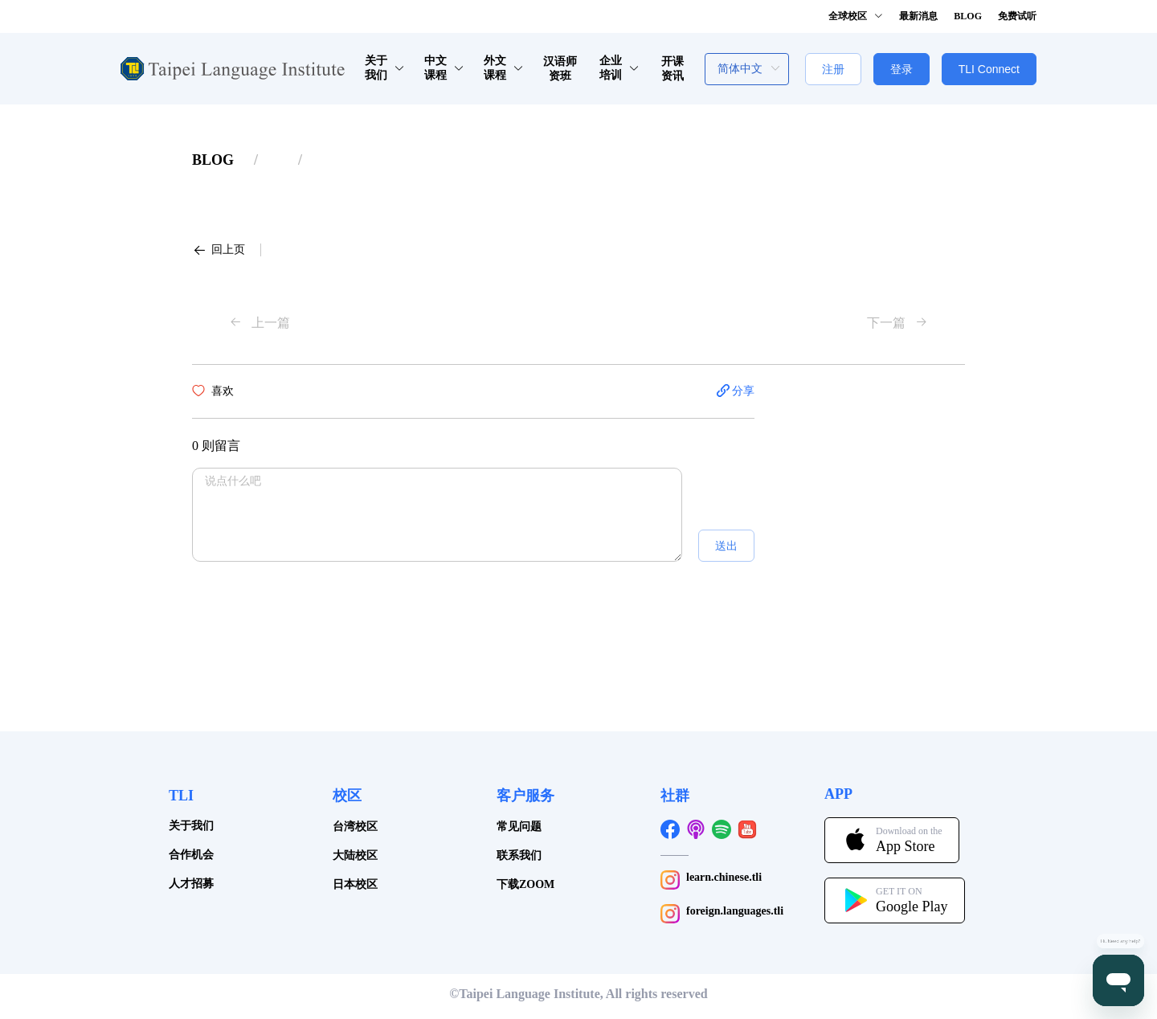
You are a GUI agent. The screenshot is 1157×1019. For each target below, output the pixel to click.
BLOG (213, 160)
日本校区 (355, 884)
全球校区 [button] (855, 16)
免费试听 (1017, 16)
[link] (213, 160)
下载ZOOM (525, 884)
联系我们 (519, 855)
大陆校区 (355, 855)
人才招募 (191, 884)
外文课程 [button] (504, 68)
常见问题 (519, 827)
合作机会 (191, 855)
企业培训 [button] (619, 68)
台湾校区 (355, 827)
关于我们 (191, 826)
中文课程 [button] (444, 68)
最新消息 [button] (918, 16)
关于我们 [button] (385, 68)
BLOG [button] (968, 16)
